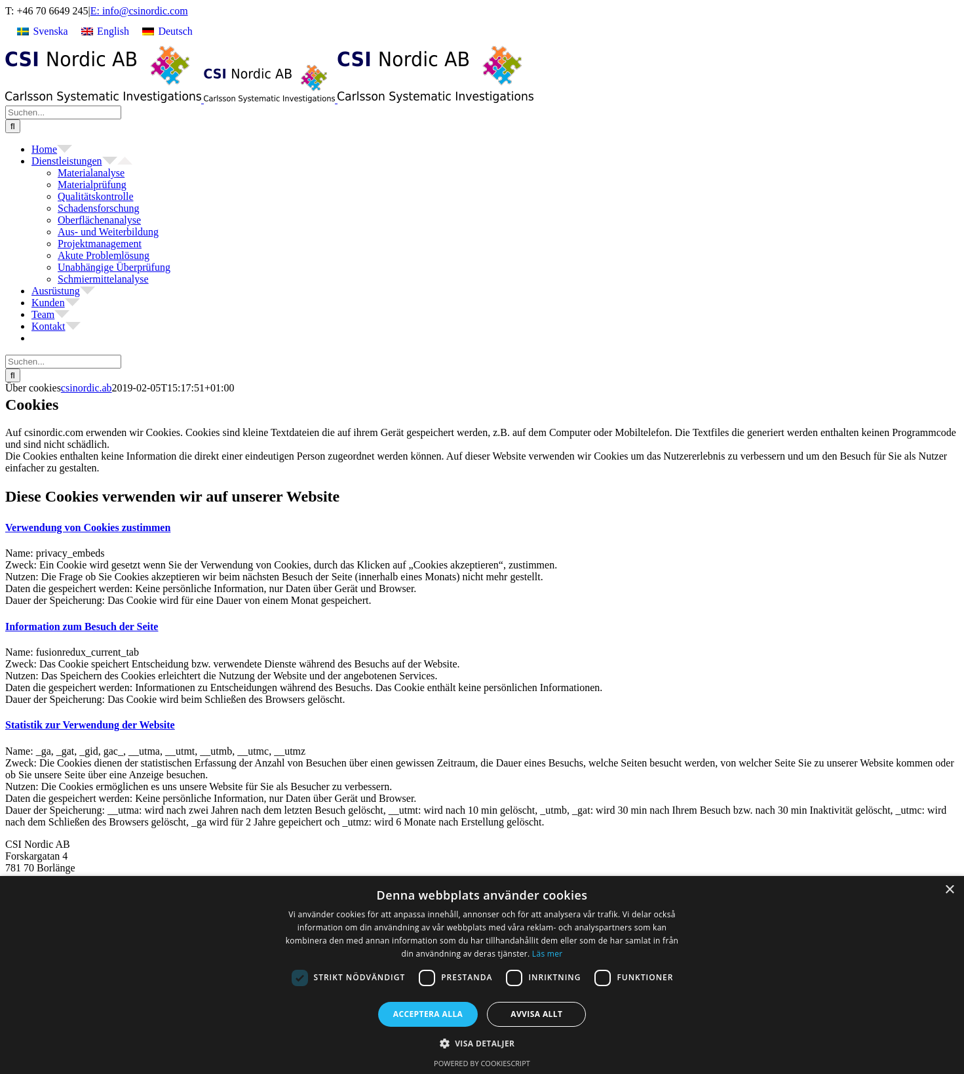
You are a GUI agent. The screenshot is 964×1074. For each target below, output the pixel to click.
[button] (87, 527)
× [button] (949, 890)
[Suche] (12, 126)
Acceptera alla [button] (428, 1014)
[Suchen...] (63, 112)
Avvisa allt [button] (536, 1014)
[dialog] (482, 975)
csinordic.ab (86, 387)
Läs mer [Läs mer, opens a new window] (547, 953)
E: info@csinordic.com (139, 10)
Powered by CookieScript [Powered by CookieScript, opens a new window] (482, 1063)
